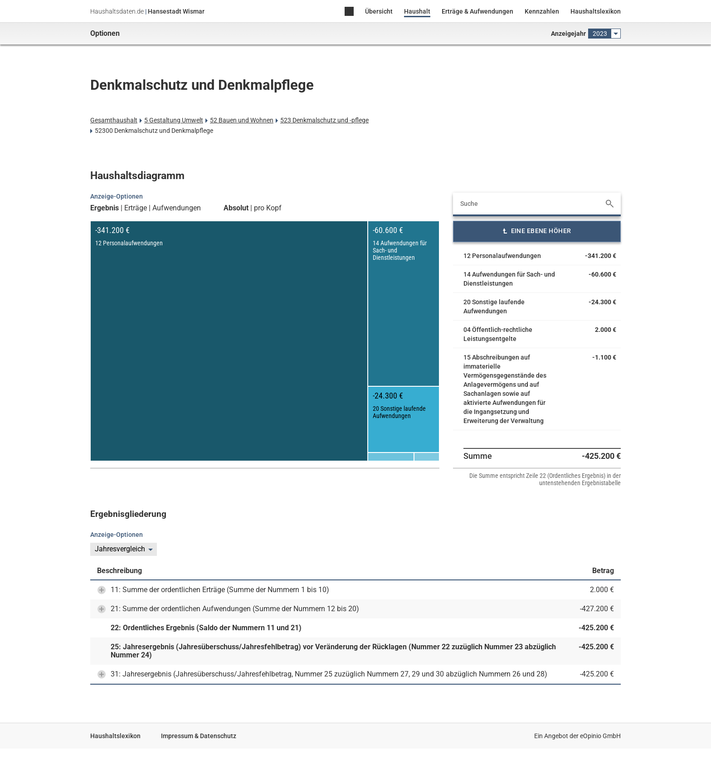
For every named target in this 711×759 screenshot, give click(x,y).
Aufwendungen (176, 208)
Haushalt (417, 11)
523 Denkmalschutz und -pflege (324, 120)
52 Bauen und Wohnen (241, 120)
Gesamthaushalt (113, 120)
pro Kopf (268, 208)
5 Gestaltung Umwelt (173, 120)
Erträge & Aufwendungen (477, 11)
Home (349, 12)
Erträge (135, 208)
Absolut (236, 208)
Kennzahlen (542, 11)
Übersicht (379, 11)
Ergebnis (104, 208)
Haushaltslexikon (595, 11)
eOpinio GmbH (600, 736)
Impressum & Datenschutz (198, 736)
